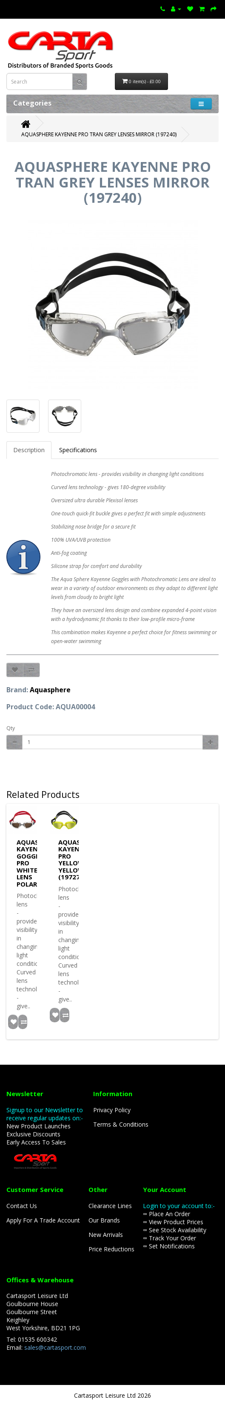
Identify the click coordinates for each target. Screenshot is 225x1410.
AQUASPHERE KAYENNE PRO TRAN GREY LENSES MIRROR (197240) (99, 134)
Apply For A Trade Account (43, 1220)
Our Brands (104, 1220)
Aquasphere (50, 689)
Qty (10, 728)
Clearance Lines (110, 1206)
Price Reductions (111, 1249)
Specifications (78, 450)
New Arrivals (105, 1235)
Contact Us (21, 1206)
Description (29, 450)
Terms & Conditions (120, 1124)
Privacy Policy (112, 1110)
